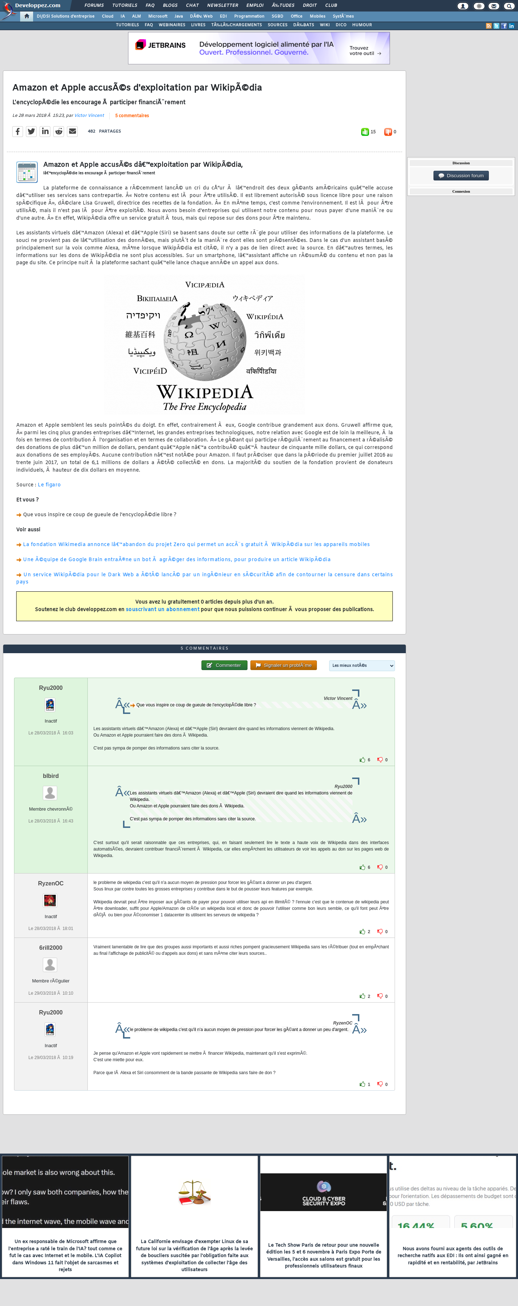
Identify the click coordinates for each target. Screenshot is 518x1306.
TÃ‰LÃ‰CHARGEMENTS (236, 25)
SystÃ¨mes (343, 16)
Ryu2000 (51, 688)
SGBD (277, 16)
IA (123, 16)
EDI (223, 16)
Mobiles (318, 16)
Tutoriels (125, 6)
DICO (341, 25)
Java (178, 16)
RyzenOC (51, 883)
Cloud (107, 16)
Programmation (249, 16)
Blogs (170, 6)
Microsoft (157, 16)
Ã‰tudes (283, 6)
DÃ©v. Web (201, 16)
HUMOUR (362, 25)
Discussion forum (461, 176)
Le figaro (49, 485)
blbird (51, 776)
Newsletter (222, 6)
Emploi (255, 6)
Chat (192, 6)
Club (330, 6)
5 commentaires (132, 116)
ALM (136, 16)
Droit (309, 6)
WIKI (325, 25)
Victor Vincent (89, 116)
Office (297, 16)
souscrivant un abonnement (163, 609)
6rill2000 (50, 948)
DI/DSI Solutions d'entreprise (66, 16)
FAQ (150, 6)
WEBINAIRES (172, 25)
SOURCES (277, 25)
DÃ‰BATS (303, 25)
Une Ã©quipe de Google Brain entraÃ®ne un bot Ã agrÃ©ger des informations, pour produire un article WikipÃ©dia (177, 559)
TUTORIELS (127, 25)
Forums (94, 6)
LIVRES (198, 25)
